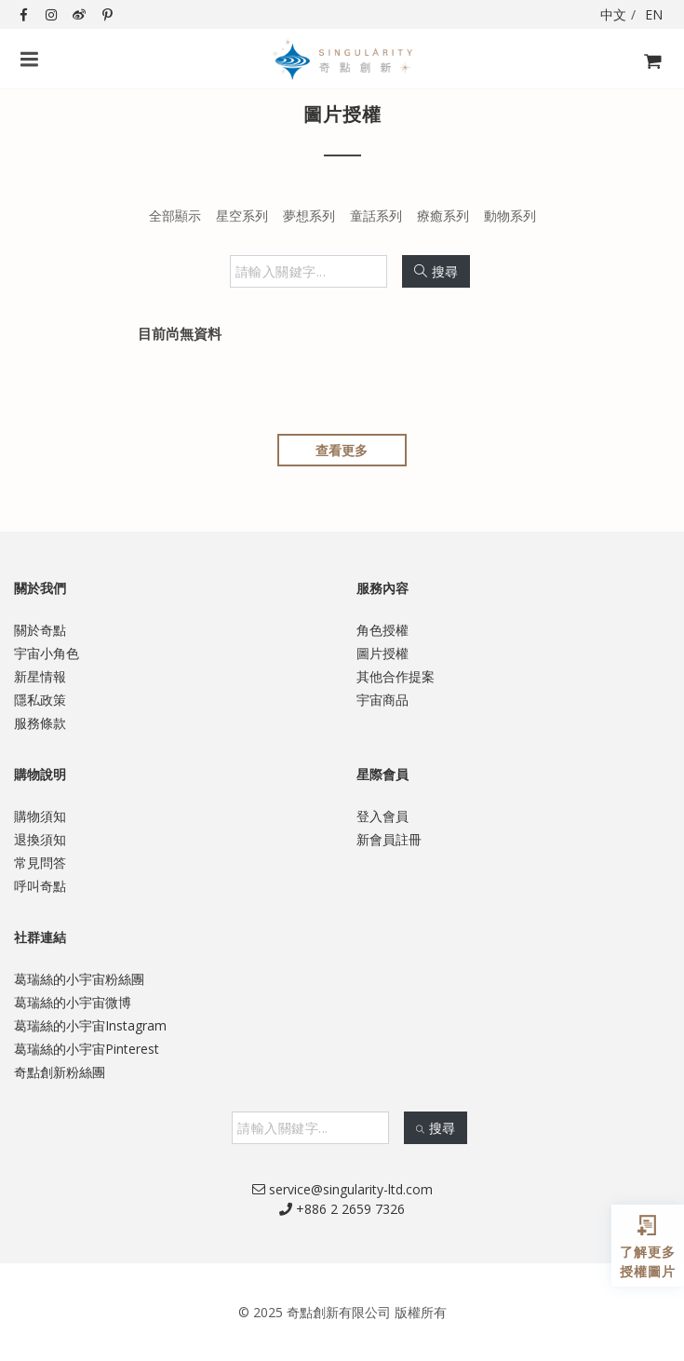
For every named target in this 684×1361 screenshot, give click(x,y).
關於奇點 (40, 630)
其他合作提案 (395, 676)
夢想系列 (309, 215)
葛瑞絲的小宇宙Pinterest (86, 1049)
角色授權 (382, 630)
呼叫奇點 (40, 886)
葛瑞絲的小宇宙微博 (72, 1002)
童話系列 (376, 215)
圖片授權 (382, 653)
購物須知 (40, 816)
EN (654, 14)
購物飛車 (647, 72)
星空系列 (242, 215)
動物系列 (510, 215)
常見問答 (40, 862)
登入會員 (382, 816)
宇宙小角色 (46, 653)
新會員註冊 (389, 839)
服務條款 (40, 723)
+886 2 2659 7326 (342, 1209)
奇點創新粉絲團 (59, 1072)
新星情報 (40, 676)
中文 (613, 14)
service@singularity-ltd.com (342, 1189)
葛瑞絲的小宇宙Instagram (90, 1025)
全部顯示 (175, 215)
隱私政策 (40, 699)
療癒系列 (443, 215)
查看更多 (341, 450)
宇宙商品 (382, 699)
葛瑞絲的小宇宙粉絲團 (79, 979)
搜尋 (436, 271)
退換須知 (40, 839)
